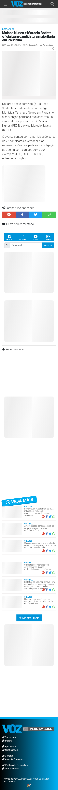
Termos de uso (11, 768)
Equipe (7, 740)
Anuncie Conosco (12, 759)
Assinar (48, 245)
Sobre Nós (9, 737)
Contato (7, 755)
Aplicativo (48, 237)
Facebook (9, 237)
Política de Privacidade (15, 765)
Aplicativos (9, 746)
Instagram (22, 237)
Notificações (10, 750)
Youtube (35, 237)
